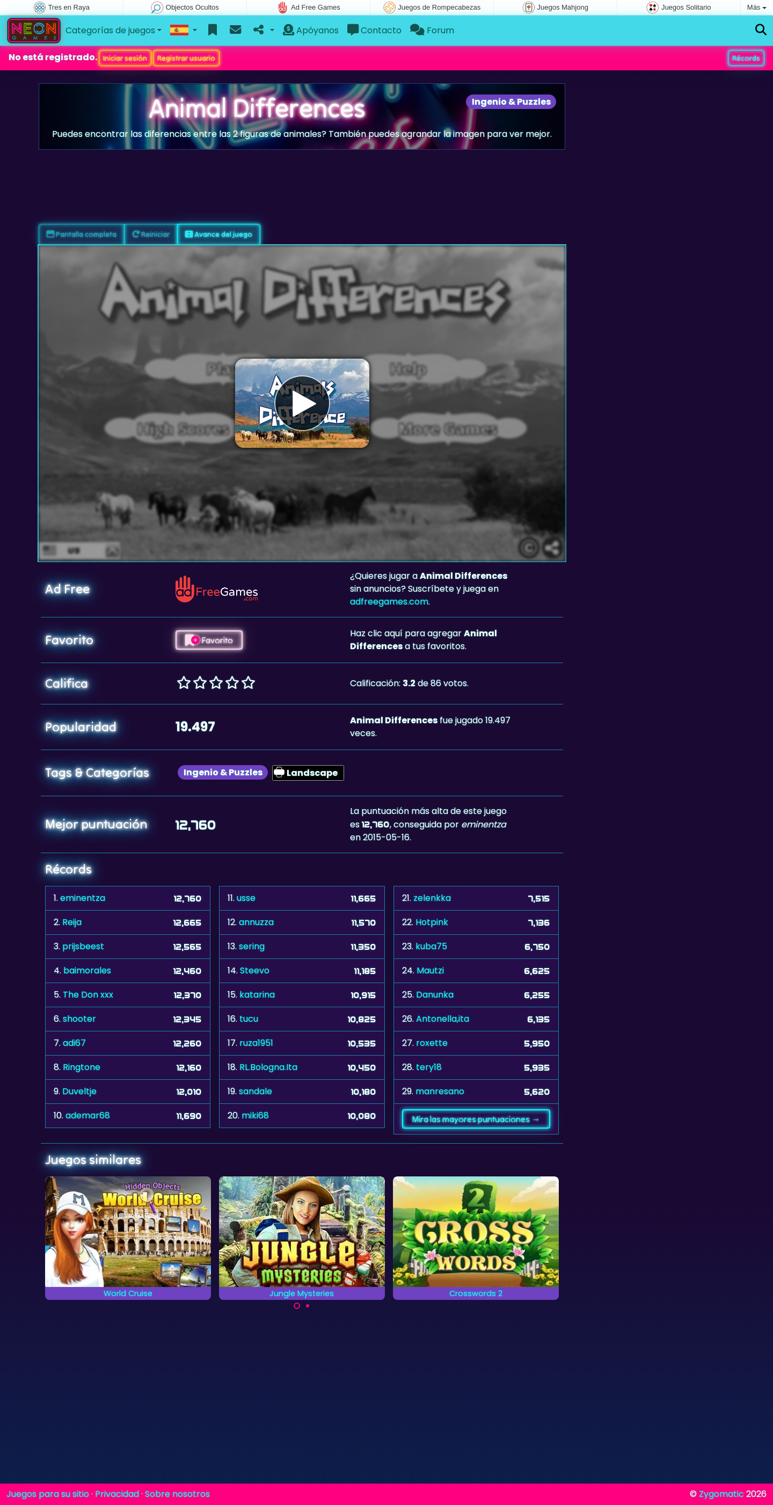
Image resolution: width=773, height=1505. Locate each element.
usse (246, 898)
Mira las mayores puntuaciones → (476, 1119)
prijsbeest (83, 946)
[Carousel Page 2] (307, 1306)
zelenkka (432, 898)
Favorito (209, 640)
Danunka (435, 994)
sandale (255, 1091)
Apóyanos (311, 30)
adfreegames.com (389, 601)
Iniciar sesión (125, 58)
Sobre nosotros (177, 1494)
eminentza (82, 898)
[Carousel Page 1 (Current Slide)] (297, 1306)
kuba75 (431, 946)
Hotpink (431, 922)
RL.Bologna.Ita (268, 1067)
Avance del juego (218, 234)
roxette (432, 1043)
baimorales (87, 970)
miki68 (255, 1115)
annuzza (256, 922)
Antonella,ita (442, 1019)
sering (252, 946)
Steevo (254, 970)
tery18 (429, 1067)
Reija (72, 922)
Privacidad (117, 1494)
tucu (248, 1019)
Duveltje (79, 1091)
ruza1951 (256, 1043)
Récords (746, 58)
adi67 (74, 1043)
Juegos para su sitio (47, 1494)
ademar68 (87, 1115)
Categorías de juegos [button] (110, 30)
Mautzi (430, 970)
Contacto (374, 30)
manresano (439, 1091)
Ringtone (81, 1067)
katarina (257, 994)
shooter (79, 1019)
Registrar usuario (186, 58)
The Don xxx (88, 994)
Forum (432, 30)
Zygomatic (721, 1494)
